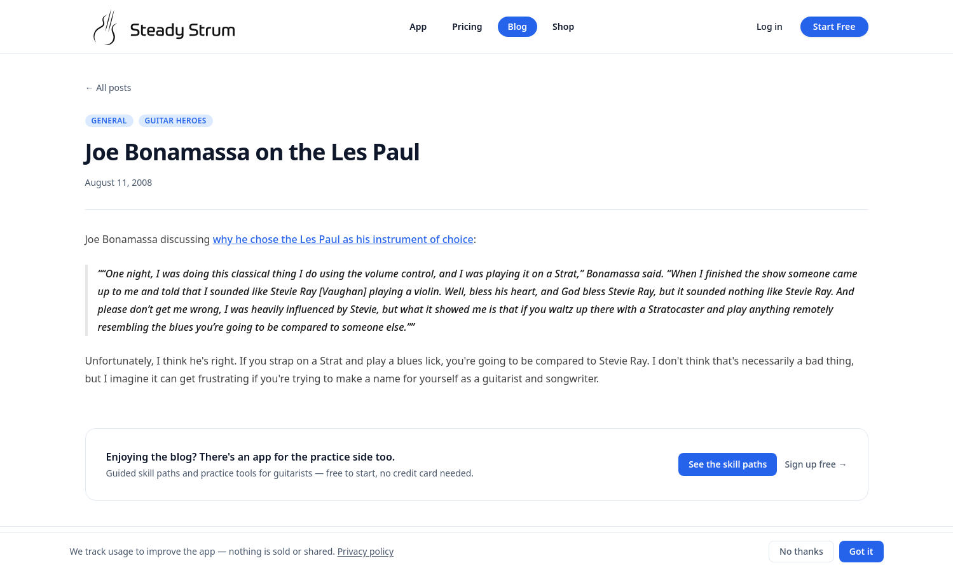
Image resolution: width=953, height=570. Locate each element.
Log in (770, 26)
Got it (861, 551)
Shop (563, 26)
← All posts (108, 87)
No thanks (801, 551)
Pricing (467, 26)
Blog (518, 26)
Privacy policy (366, 551)
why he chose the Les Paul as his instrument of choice (343, 239)
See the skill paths (728, 464)
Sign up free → (816, 464)
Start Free (834, 26)
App (418, 26)
